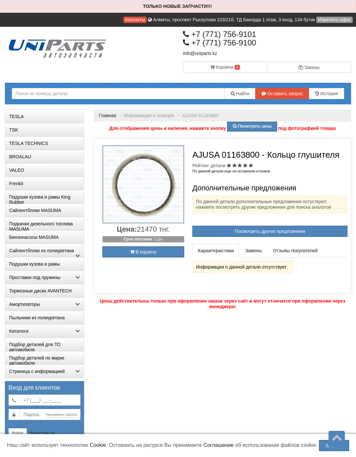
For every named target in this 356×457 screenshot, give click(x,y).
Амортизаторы (44, 304)
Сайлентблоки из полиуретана (44, 252)
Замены (253, 250)
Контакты (135, 19)
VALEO (16, 170)
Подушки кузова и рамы (34, 264)
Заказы (309, 67)
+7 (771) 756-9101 (219, 34)
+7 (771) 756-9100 (219, 42)
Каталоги (44, 331)
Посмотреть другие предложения (270, 231)
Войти (17, 433)
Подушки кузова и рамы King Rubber (39, 198)
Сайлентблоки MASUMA (35, 210)
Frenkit (16, 183)
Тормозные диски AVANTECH (40, 290)
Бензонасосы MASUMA (34, 237)
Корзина (225, 67)
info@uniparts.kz (200, 53)
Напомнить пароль (61, 414)
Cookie (98, 445)
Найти (240, 93)
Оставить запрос (282, 93)
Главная (107, 115)
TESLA (16, 116)
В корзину (143, 252)
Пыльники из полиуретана (37, 317)
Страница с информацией (44, 371)
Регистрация (42, 433)
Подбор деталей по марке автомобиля (36, 359)
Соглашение (219, 445)
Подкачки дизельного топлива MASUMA (41, 225)
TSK (13, 129)
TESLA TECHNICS (28, 143)
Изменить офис (334, 19)
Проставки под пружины (44, 277)
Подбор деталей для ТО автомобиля (35, 346)
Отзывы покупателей (295, 250)
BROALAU (20, 156)
